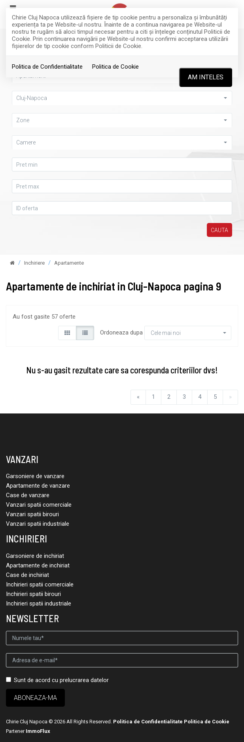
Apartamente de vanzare (38, 485)
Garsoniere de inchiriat (35, 555)
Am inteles (205, 77)
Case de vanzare (27, 495)
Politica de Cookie (115, 66)
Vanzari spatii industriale (37, 523)
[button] (122, 98)
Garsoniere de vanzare (35, 476)
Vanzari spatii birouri (32, 514)
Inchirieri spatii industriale (38, 603)
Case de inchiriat (27, 575)
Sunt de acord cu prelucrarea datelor (57, 680)
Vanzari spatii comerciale (39, 504)
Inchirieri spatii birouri (33, 594)
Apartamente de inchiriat (38, 565)
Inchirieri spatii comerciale (40, 584)
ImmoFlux (38, 731)
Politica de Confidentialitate (47, 66)
